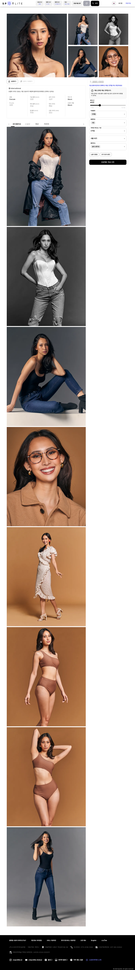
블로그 (50, 960)
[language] (114, 3)
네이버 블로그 (63, 960)
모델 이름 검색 (77, 3)
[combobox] (107, 114)
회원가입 (128, 3)
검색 (95, 3)
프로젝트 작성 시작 (107, 162)
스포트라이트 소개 (95, 960)
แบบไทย (104, 940)
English (93, 940)
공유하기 (12, 81)
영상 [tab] (32, 124)
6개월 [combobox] (93, 131)
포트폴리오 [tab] (12, 124)
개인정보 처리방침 (36, 940)
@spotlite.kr (17, 960)
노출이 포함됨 (94, 154)
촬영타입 (93, 119)
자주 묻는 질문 (78, 960)
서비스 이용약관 (51, 940)
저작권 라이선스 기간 (96, 128)
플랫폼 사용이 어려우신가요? (17, 940)
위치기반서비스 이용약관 (68, 940)
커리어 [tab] (42, 124)
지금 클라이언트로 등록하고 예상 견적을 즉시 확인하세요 (105, 85)
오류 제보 (83, 940)
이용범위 (93, 110)
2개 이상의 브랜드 (105, 154)
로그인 (120, 3)
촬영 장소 (93, 143)
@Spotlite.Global (35, 960)
